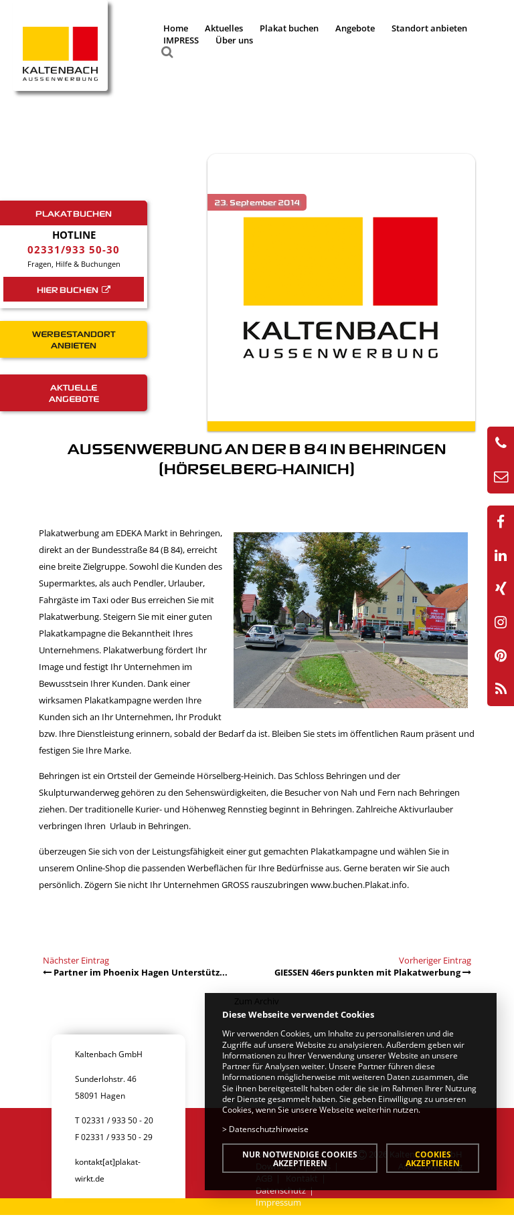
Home (175, 28)
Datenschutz (281, 1190)
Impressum (278, 1202)
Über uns (234, 40)
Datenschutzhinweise (269, 1128)
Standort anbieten (429, 28)
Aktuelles (224, 28)
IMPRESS (181, 40)
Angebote (355, 28)
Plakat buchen (289, 28)
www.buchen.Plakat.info (359, 885)
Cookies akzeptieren (433, 1158)
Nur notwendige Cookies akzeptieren (299, 1158)
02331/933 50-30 (73, 249)
